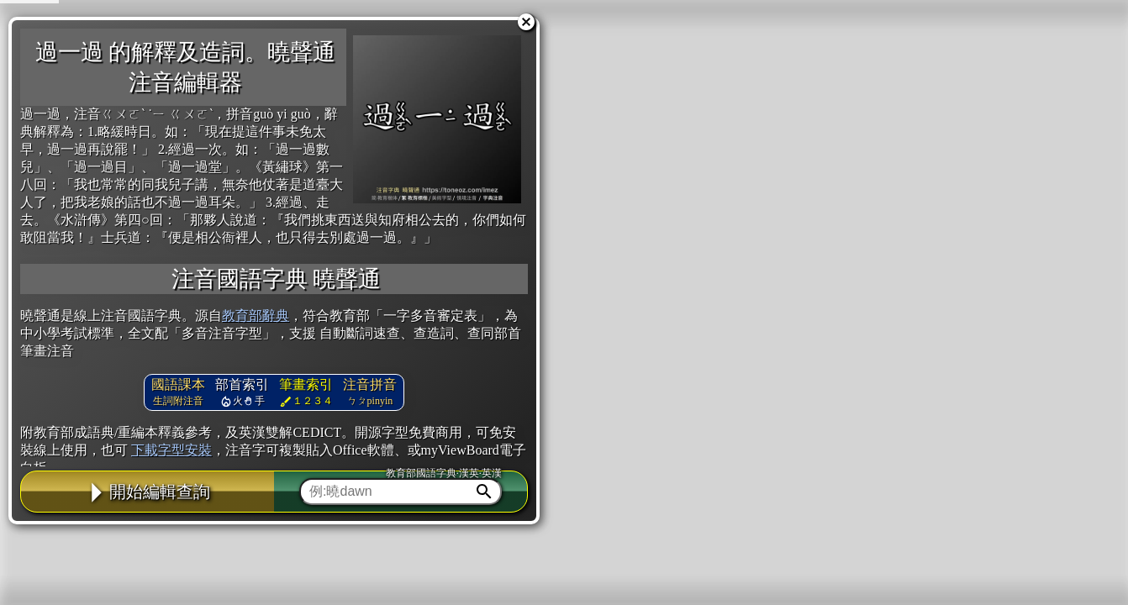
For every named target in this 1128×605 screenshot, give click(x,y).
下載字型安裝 (171, 450)
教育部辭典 (255, 315)
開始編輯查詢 (147, 491)
